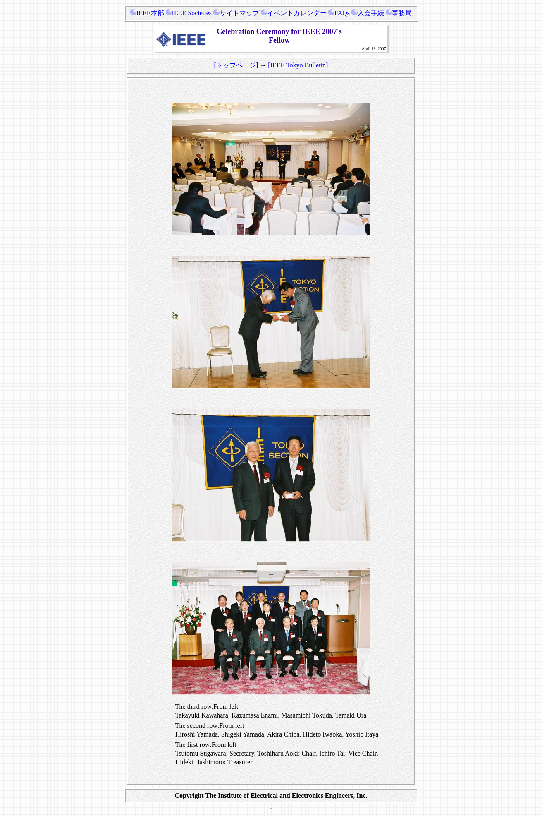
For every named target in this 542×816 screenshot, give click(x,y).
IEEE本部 (147, 13)
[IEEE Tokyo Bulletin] (298, 65)
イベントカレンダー (294, 13)
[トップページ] (236, 65)
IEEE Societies (189, 13)
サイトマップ (236, 13)
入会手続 (367, 13)
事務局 (399, 13)
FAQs (339, 13)
